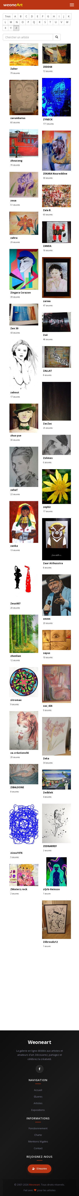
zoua (13, 200)
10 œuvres (47, 657)
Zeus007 (15, 603)
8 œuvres (47, 375)
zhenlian (15, 656)
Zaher (14, 68)
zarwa (47, 301)
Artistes (38, 1103)
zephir (47, 507)
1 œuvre (47, 893)
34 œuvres (47, 762)
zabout (14, 392)
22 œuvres (15, 494)
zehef (13, 490)
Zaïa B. (47, 210)
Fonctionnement (38, 1128)
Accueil (38, 1090)
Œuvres (38, 1096)
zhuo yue (15, 435)
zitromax (16, 700)
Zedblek (48, 792)
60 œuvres (15, 122)
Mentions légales (38, 1141)
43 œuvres (15, 332)
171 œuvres (48, 123)
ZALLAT (47, 370)
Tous (7, 16)
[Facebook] (39, 1069)
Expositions (38, 1110)
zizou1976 (16, 853)
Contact (38, 1148)
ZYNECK (47, 119)
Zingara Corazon (20, 292)
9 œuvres (47, 710)
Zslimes (48, 458)
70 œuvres (15, 165)
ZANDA (47, 246)
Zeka (46, 758)
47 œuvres (47, 305)
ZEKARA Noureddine (55, 173)
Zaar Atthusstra (53, 563)
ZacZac (47, 423)
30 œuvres (47, 178)
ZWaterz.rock (18, 889)
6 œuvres (47, 462)
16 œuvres (47, 250)
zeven (46, 618)
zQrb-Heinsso (51, 889)
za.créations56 (19, 753)
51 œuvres (15, 205)
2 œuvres (47, 850)
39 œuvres (15, 297)
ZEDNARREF (50, 846)
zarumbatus (17, 118)
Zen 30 (14, 328)
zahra (13, 238)
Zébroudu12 (50, 942)
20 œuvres (15, 608)
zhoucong (16, 160)
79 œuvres (15, 73)
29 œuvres (15, 242)
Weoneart (39, 1042)
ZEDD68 (47, 66)
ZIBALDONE (17, 787)
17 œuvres (15, 396)
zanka (14, 546)
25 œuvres (47, 428)
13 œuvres (15, 550)
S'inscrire (39, 1168)
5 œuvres (14, 857)
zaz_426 (47, 706)
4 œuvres (47, 797)
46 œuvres (47, 339)
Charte (38, 1135)
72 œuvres (47, 71)
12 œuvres (15, 660)
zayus (46, 653)
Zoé (45, 335)
